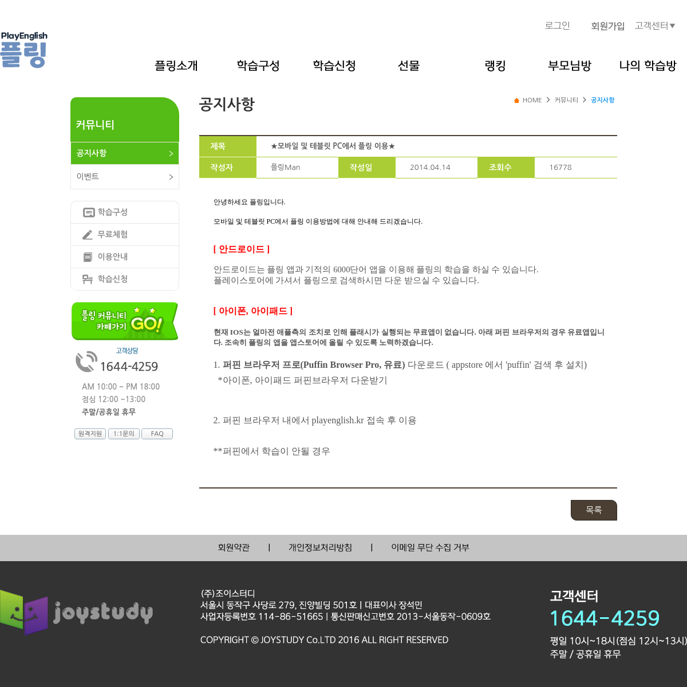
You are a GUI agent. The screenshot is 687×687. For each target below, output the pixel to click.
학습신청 (113, 279)
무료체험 (113, 235)
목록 (594, 510)
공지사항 (92, 153)
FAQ (157, 434)
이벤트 (88, 177)
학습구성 (113, 212)
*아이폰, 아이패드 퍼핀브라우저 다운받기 (303, 380)
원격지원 (90, 434)
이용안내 (113, 257)
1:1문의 (123, 434)
